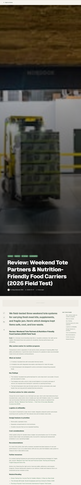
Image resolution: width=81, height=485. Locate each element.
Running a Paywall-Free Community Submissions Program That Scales (31, 483)
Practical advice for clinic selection (72, 323)
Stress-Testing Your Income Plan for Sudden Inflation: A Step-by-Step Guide (32, 478)
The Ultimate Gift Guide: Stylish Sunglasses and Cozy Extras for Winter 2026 (32, 481)
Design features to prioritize (70, 329)
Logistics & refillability (71, 327)
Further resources (70, 337)
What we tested (70, 319)
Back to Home (8, 2)
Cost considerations (71, 332)
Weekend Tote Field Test (24, 460)
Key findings (69, 321)
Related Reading (70, 339)
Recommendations (70, 335)
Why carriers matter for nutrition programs (71, 315)
